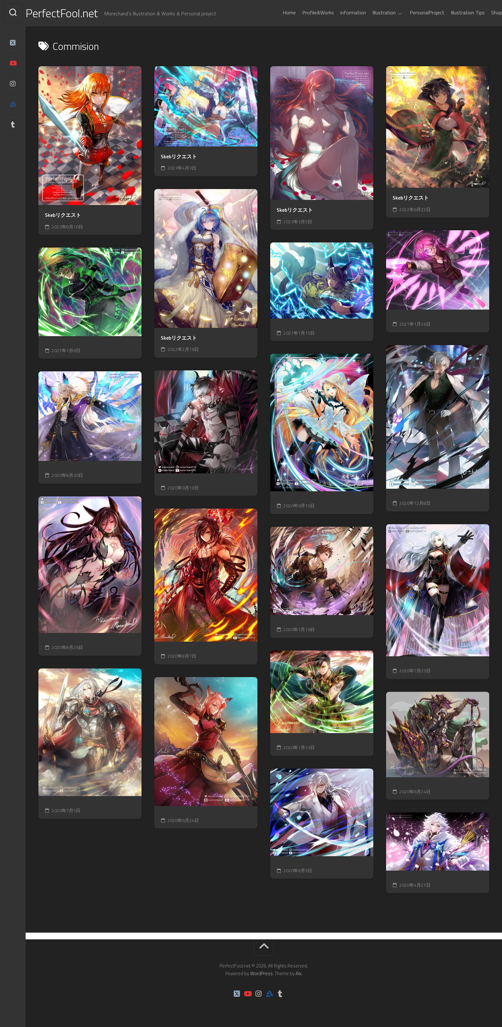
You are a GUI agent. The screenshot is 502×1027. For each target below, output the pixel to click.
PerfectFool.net (74, 13)
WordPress (261, 973)
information (340, 12)
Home (276, 12)
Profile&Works (305, 12)
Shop (483, 12)
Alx (299, 973)
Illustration (371, 12)
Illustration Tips (455, 12)
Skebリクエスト (63, 215)
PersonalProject (414, 12)
